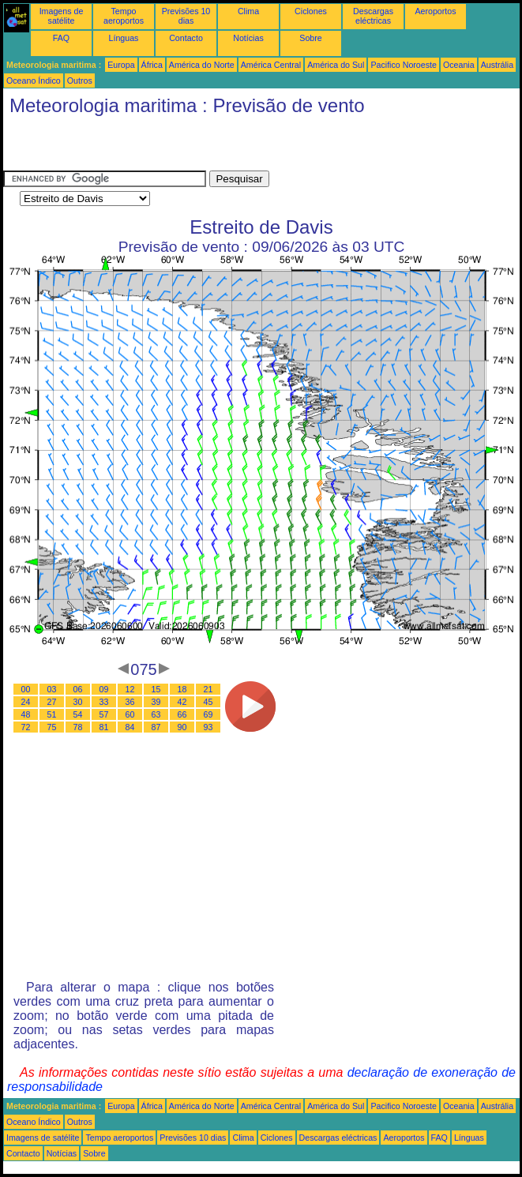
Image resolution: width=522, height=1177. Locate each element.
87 (156, 727)
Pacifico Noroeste (403, 64)
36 (130, 702)
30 (78, 702)
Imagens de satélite (61, 15)
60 (130, 714)
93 (208, 727)
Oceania (459, 64)
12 (130, 689)
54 (78, 714)
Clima (248, 11)
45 (208, 702)
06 (78, 689)
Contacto (186, 38)
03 (52, 689)
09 (104, 689)
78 (78, 727)
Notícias (248, 38)
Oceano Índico (33, 80)
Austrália (497, 64)
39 (156, 702)
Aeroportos (435, 11)
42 (182, 702)
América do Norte (202, 64)
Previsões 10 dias (186, 15)
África (152, 64)
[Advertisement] (188, 147)
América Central (271, 64)
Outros (79, 80)
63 (156, 714)
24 (26, 702)
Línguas (124, 38)
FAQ (61, 38)
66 (182, 714)
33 (104, 702)
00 (26, 689)
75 (52, 727)
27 (52, 702)
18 (182, 689)
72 (26, 727)
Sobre (310, 38)
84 (130, 727)
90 (182, 727)
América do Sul (335, 64)
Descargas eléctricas (373, 15)
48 (26, 714)
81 (104, 727)
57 (104, 714)
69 (208, 714)
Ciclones (311, 11)
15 (156, 689)
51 (52, 714)
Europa (120, 64)
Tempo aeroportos (123, 15)
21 (208, 689)
